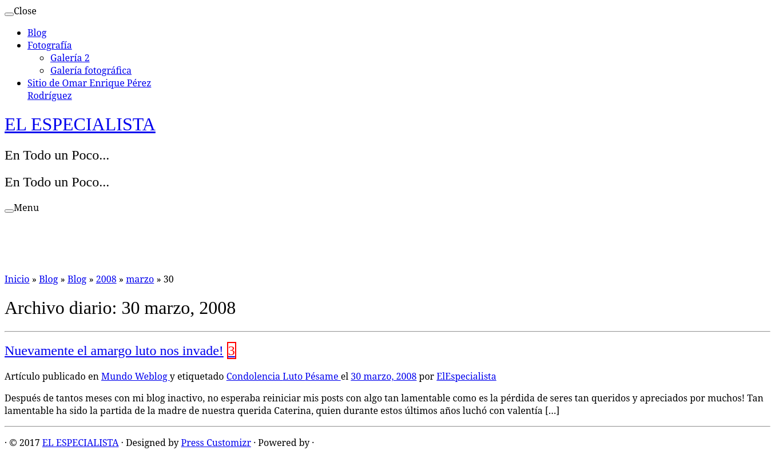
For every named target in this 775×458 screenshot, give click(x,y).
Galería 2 (70, 57)
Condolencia (254, 376)
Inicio (17, 279)
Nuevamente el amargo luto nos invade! (114, 350)
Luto (294, 376)
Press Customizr (216, 442)
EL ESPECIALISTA (80, 124)
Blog (36, 32)
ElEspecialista (466, 376)
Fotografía (49, 45)
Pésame (322, 376)
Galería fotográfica (91, 70)
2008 (106, 279)
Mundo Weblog (135, 376)
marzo (140, 279)
